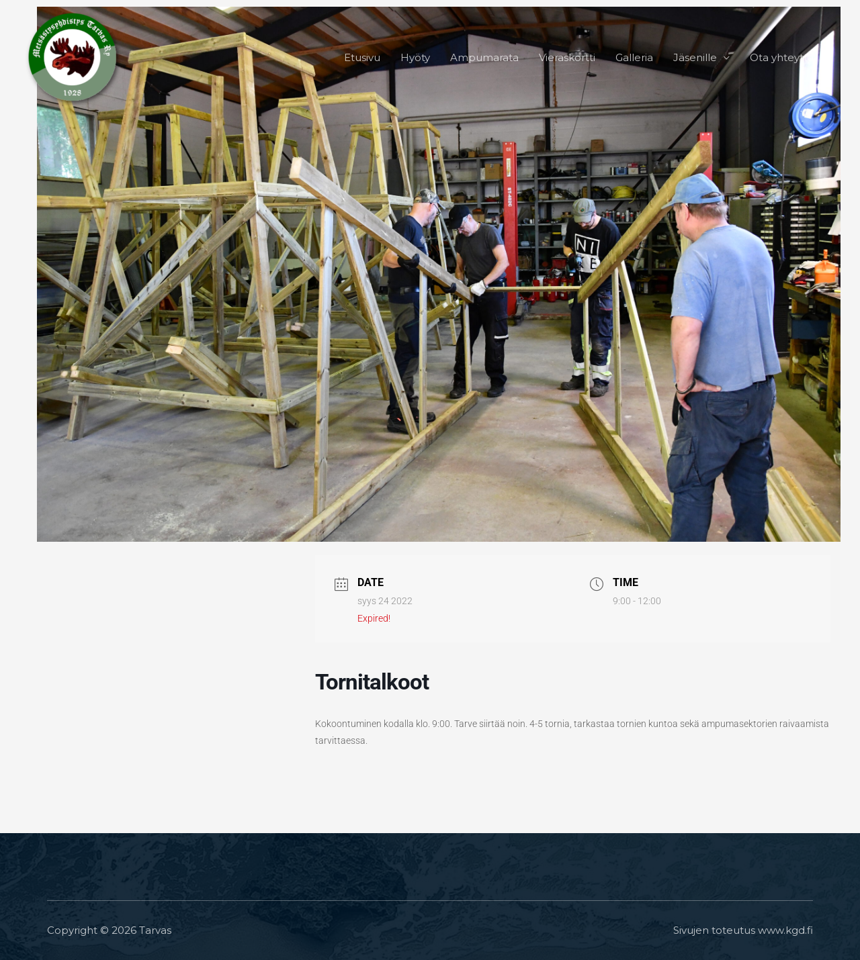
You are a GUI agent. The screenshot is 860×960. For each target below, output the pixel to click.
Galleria (634, 57)
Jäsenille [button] (695, 57)
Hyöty (415, 57)
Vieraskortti (567, 57)
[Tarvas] (74, 56)
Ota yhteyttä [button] (782, 57)
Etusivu (362, 57)
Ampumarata (484, 57)
